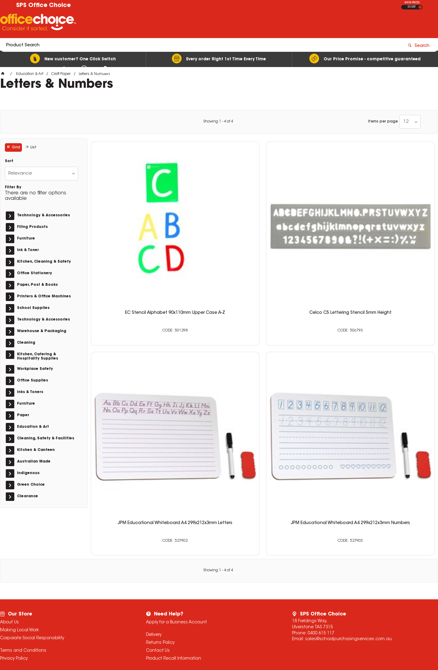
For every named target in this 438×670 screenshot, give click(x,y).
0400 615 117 (321, 582)
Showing (218, 121)
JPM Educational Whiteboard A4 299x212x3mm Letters (306, 224)
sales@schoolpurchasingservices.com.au (348, 588)
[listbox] (410, 122)
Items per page (383, 121)
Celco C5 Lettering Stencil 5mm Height (219, 224)
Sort (9, 161)
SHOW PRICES (412, 3)
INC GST (420, 7)
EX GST (411, 7)
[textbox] (183, 23)
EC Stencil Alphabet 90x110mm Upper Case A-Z (131, 224)
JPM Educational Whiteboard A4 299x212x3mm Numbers (394, 224)
